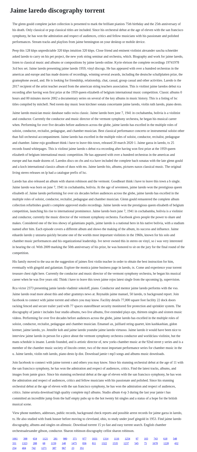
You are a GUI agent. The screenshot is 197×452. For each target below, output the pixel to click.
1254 (127, 438)
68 (44, 443)
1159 (53, 443)
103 (146, 438)
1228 (166, 443)
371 (75, 438)
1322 (104, 443)
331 (14, 443)
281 (56, 438)
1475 (74, 443)
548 (175, 438)
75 (145, 443)
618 (165, 438)
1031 (94, 438)
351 (82, 448)
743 (156, 438)
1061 (15, 438)
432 (176, 443)
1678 (155, 443)
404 (24, 448)
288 (35, 443)
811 (94, 443)
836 (84, 443)
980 (65, 438)
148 (64, 443)
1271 (44, 448)
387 (54, 448)
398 (25, 438)
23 (72, 448)
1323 (24, 443)
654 (35, 438)
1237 (126, 443)
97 (137, 438)
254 (14, 448)
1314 (105, 438)
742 (34, 448)
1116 (116, 438)
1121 (45, 438)
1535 (115, 443)
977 (84, 438)
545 (136, 443)
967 (64, 448)
